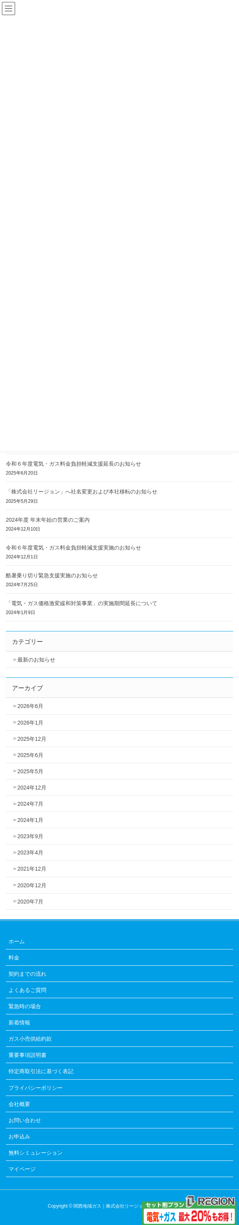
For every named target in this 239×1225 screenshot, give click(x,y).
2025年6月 (30, 755)
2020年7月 (30, 901)
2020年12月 (31, 885)
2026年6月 (30, 706)
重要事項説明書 (27, 1055)
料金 (14, 957)
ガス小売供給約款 (30, 1039)
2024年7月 (30, 804)
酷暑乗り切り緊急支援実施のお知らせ (52, 575)
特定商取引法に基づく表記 (41, 1071)
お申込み (19, 1136)
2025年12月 (31, 739)
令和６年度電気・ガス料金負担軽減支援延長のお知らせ (73, 464)
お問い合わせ (25, 1120)
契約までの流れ (27, 974)
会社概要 (19, 1104)
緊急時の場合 (25, 1006)
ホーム (17, 941)
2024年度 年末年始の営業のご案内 (48, 520)
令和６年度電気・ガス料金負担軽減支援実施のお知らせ (73, 547)
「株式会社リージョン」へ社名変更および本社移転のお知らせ (81, 491)
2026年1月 (30, 723)
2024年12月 (31, 787)
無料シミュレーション (36, 1153)
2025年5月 (30, 771)
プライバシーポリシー (36, 1088)
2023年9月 (30, 836)
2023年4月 (30, 852)
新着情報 (19, 1022)
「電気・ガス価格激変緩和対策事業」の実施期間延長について (81, 603)
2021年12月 (31, 869)
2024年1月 (30, 820)
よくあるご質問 (27, 990)
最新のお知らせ (36, 660)
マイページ (22, 1169)
